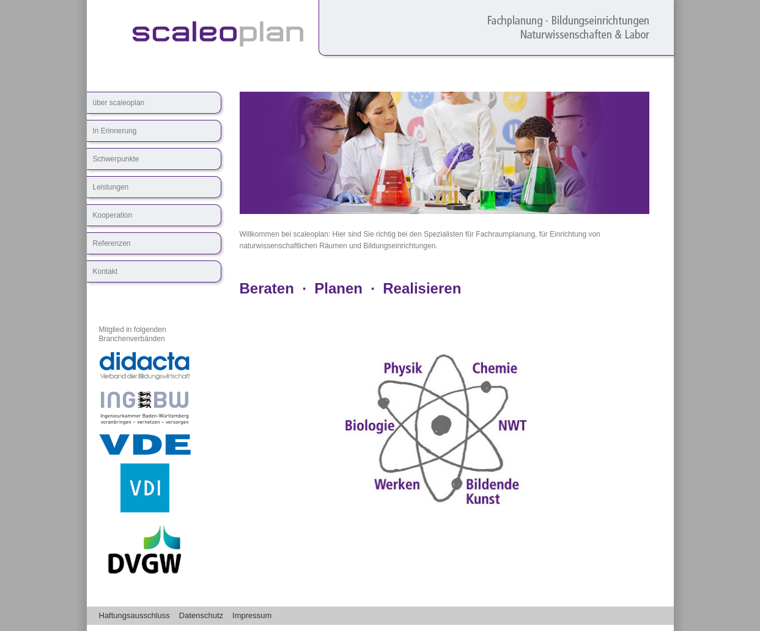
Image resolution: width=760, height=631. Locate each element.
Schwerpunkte (116, 159)
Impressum (251, 615)
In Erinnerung (115, 131)
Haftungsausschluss (134, 615)
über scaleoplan (119, 102)
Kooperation (113, 215)
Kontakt (105, 271)
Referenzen (112, 243)
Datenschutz (201, 615)
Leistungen (111, 187)
